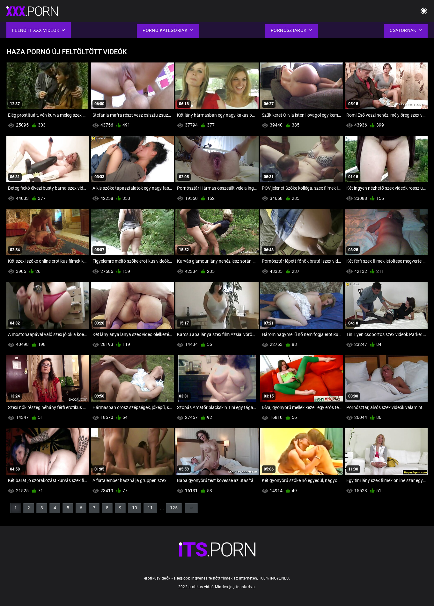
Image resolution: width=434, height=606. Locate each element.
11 (150, 507)
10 (134, 507)
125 (174, 507)
